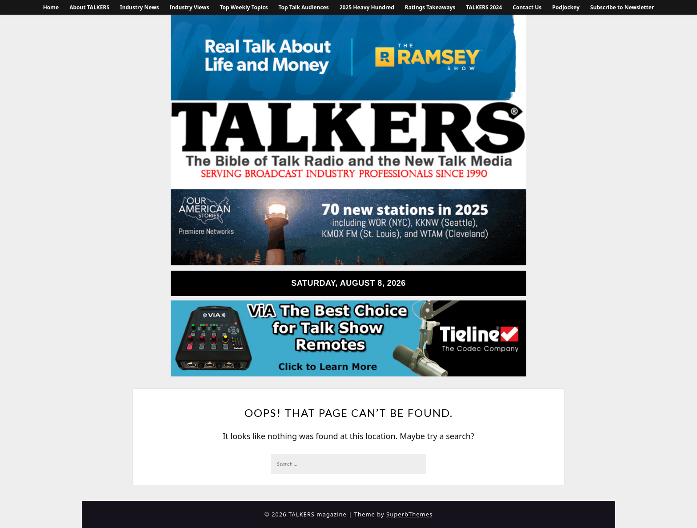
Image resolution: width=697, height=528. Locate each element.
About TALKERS (89, 7)
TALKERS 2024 (484, 7)
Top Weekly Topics (244, 7)
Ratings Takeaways (430, 7)
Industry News (139, 7)
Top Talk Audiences (303, 7)
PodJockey (565, 7)
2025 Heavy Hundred (367, 7)
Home (51, 7)
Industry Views (189, 7)
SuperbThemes (409, 514)
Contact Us (527, 7)
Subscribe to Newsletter (622, 7)
